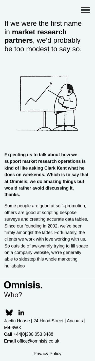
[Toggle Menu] (85, 10)
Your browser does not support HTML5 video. (47, 102)
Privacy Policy (48, 353)
